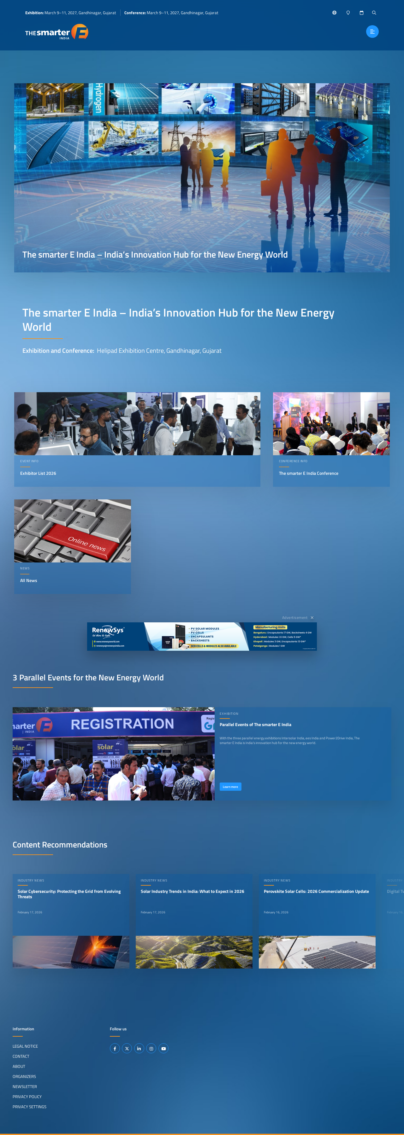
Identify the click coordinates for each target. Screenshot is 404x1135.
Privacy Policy (27, 1096)
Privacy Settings (29, 1106)
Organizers (24, 1076)
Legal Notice (25, 1046)
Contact (21, 1056)
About (19, 1066)
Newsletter (25, 1086)
